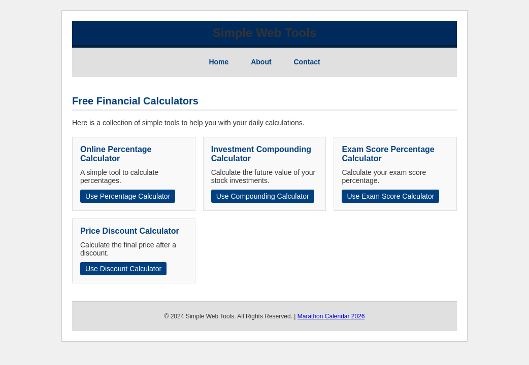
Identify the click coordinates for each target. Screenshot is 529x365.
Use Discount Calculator (123, 269)
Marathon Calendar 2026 (331, 316)
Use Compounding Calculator (262, 196)
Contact (307, 62)
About (261, 62)
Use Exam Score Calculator (390, 196)
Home (218, 62)
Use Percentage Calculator (127, 196)
